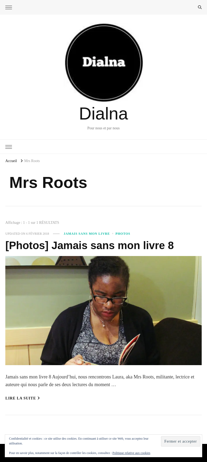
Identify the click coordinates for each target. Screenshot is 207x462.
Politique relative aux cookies (131, 453)
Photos (122, 234)
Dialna (103, 113)
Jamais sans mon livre (87, 234)
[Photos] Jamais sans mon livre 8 (89, 245)
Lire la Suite (22, 398)
